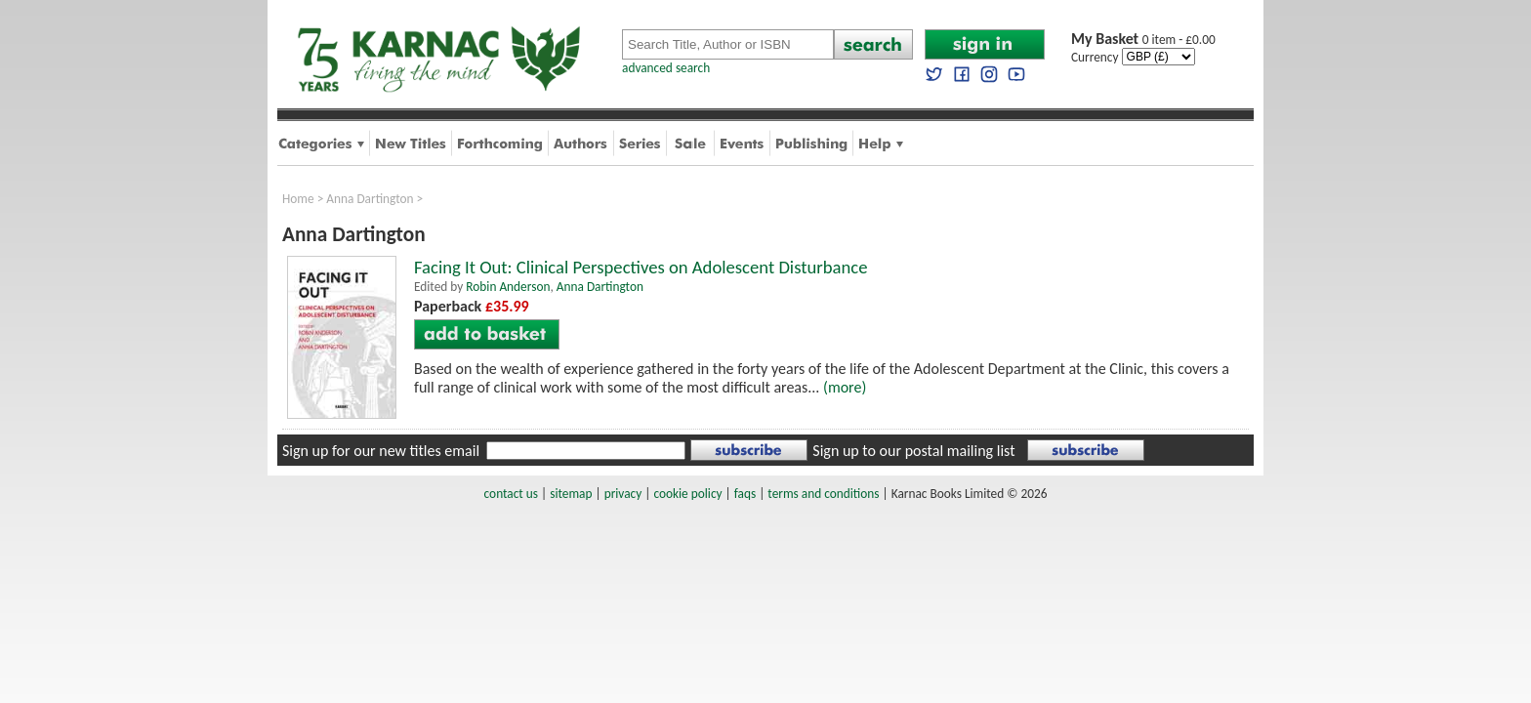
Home (298, 198)
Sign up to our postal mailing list (913, 450)
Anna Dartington (369, 198)
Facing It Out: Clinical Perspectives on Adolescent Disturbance (641, 267)
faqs (745, 493)
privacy (623, 493)
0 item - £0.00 (1143, 39)
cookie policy (687, 493)
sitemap (571, 493)
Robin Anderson (508, 286)
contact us (511, 493)
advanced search (666, 68)
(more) (844, 387)
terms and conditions (823, 493)
